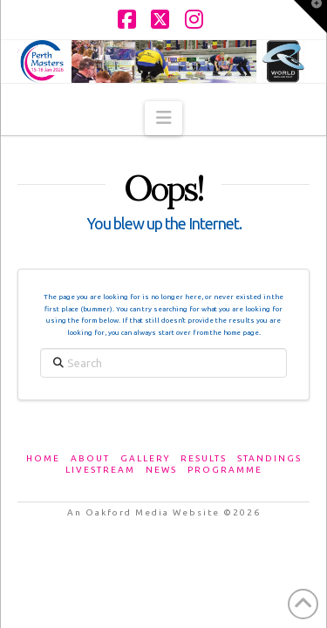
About (90, 458)
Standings (269, 458)
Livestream (100, 469)
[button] (163, 117)
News (161, 469)
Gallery (145, 458)
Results (204, 458)
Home (43, 458)
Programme (224, 469)
